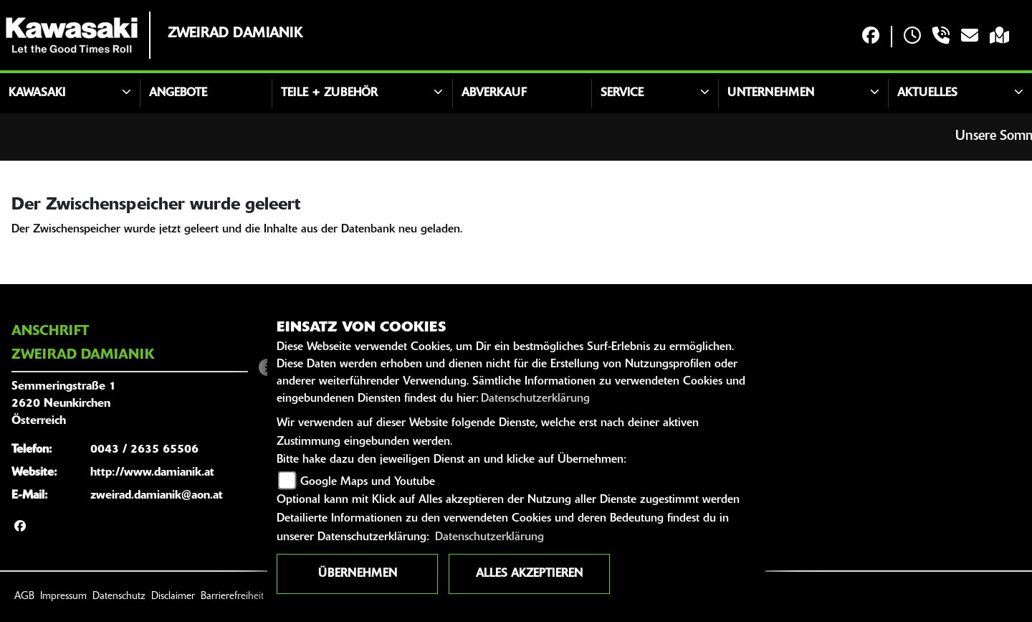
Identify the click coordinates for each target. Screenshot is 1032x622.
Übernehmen (357, 574)
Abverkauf (494, 93)
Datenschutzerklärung (535, 399)
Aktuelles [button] (927, 93)
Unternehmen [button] (770, 93)
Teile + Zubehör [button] (329, 93)
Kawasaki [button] (37, 93)
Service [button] (622, 93)
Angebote (178, 93)
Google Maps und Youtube (367, 482)
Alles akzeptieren (529, 574)
